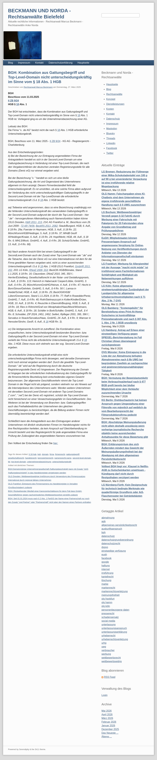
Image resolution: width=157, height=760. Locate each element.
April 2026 (107, 714)
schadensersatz (110, 617)
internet (105, 569)
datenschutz (108, 536)
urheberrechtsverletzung (114, 639)
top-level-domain (18, 462)
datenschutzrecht (110, 543)
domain (45, 454)
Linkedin (110, 143)
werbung (106, 654)
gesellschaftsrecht (16, 458)
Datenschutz (113, 118)
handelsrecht (30, 458)
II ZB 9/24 (13, 100)
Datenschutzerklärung (61, 62)
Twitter (109, 153)
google (105, 562)
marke (104, 584)
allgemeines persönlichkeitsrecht (119, 525)
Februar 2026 (108, 722)
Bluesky (110, 133)
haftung (105, 565)
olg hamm (106, 602)
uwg (103, 646)
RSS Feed (109, 677)
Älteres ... (106, 736)
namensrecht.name (62, 458)
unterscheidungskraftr (61, 462)
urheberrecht (108, 635)
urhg (103, 643)
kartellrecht (107, 576)
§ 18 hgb (32, 454)
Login (104, 695)
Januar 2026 (108, 725)
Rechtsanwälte (114, 94)
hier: (55, 443)
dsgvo (104, 547)
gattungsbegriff (72, 454)
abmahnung (108, 517)
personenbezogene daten (115, 609)
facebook (106, 558)
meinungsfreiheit (110, 595)
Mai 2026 (106, 710)
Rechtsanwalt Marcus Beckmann (38, 87)
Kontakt (39, 62)
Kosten (110, 109)
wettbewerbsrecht (111, 657)
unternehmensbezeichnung (39, 462)
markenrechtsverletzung (114, 591)
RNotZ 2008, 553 (38, 270)
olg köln (105, 606)
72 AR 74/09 (27, 226)
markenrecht (108, 587)
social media (108, 621)
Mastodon (111, 128)
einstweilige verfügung (113, 551)
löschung (106, 580)
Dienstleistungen (115, 104)
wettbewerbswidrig (111, 661)
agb (103, 521)
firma (52, 454)
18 (17, 104)
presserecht (107, 613)
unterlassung (108, 624)
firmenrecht (60, 454)
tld (9, 462)
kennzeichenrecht (45, 458)
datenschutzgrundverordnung (117, 539)
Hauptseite (83, 62)
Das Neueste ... (109, 733)
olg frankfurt (107, 598)
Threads (110, 138)
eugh (104, 554)
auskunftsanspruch (111, 528)
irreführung (107, 573)
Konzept (110, 99)
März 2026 (107, 718)
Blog (10, 62)
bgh (39, 454)
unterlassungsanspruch (114, 628)
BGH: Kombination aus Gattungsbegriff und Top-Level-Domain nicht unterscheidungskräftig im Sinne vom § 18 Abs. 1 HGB (50, 77)
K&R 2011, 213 (33, 222)
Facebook (111, 148)
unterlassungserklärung (114, 632)
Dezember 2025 (110, 729)
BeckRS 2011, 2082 (46, 226)
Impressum (24, 62)
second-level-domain (82, 458)
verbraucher (108, 650)
